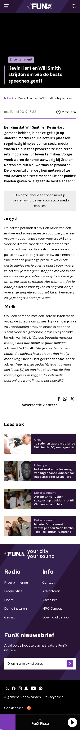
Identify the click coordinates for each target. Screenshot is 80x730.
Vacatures (50, 600)
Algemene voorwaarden (22, 697)
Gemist (9, 617)
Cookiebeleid (13, 708)
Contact (48, 582)
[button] (72, 722)
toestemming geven (26, 200)
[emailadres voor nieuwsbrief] (40, 663)
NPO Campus (52, 608)
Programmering (16, 582)
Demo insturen (15, 608)
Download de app (55, 617)
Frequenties (13, 591)
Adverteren (51, 591)
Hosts (9, 600)
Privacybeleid (53, 697)
